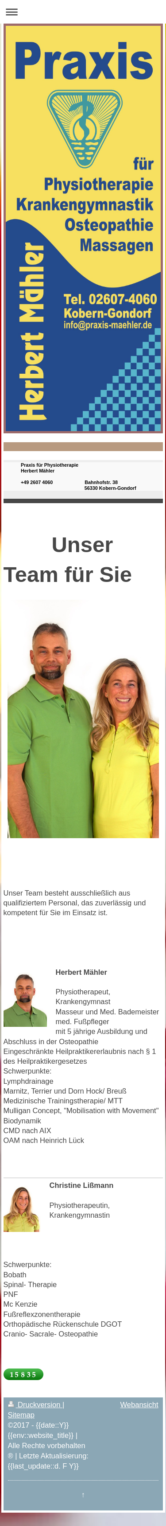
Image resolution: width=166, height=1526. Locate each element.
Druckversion (35, 1405)
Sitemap (21, 1415)
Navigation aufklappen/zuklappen (83, 11)
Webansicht (139, 1405)
